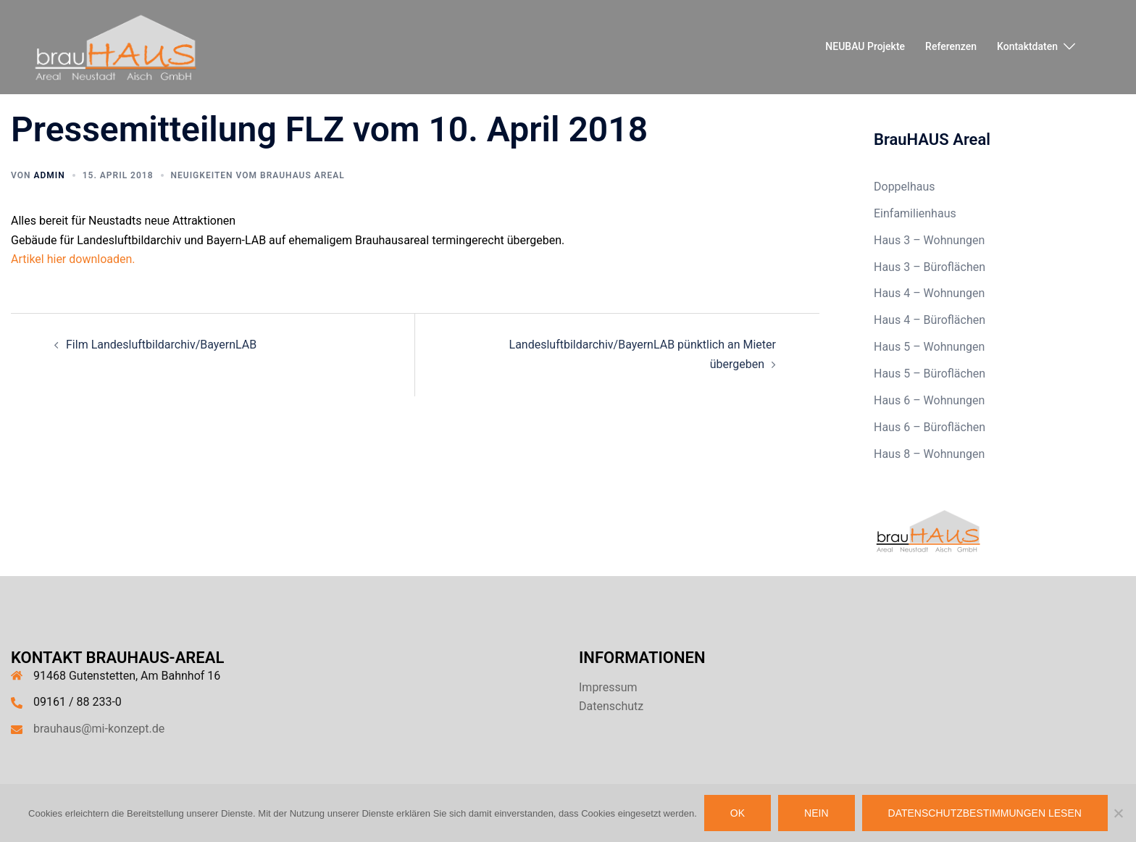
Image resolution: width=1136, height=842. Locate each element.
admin (48, 175)
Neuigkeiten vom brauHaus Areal (258, 175)
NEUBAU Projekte (865, 46)
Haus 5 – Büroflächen (929, 373)
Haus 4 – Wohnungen (929, 293)
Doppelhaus (904, 186)
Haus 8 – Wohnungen (929, 454)
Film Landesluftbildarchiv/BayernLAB (161, 344)
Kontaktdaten (1027, 46)
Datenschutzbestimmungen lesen (985, 813)
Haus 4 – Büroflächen (929, 320)
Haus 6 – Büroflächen (929, 427)
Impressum (608, 687)
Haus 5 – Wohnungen (929, 347)
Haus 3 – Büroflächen (929, 267)
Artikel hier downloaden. (73, 259)
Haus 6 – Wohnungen (929, 400)
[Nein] (1118, 813)
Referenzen (951, 46)
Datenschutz (611, 706)
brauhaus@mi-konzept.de (98, 728)
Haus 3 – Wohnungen (929, 240)
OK (737, 813)
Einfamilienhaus (915, 213)
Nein (816, 813)
